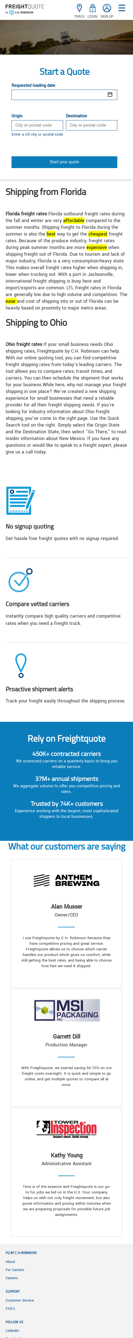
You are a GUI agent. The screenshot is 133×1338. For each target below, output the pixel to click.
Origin (17, 116)
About (10, 1261)
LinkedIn (12, 1330)
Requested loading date (33, 85)
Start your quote (64, 162)
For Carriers (15, 1269)
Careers (12, 1278)
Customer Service (20, 1300)
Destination (76, 116)
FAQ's (10, 1308)
